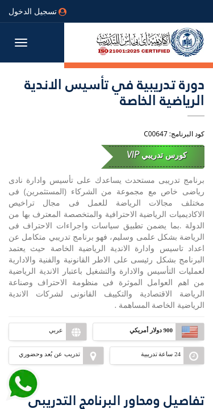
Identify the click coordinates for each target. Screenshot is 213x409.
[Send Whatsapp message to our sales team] (23, 379)
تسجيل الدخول (37, 11)
